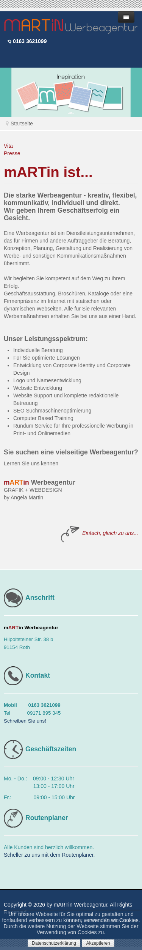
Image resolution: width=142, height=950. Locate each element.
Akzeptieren (98, 943)
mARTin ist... (48, 172)
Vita (8, 146)
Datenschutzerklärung (54, 943)
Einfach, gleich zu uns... (110, 533)
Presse (12, 153)
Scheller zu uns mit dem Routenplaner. (49, 855)
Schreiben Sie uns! (25, 721)
